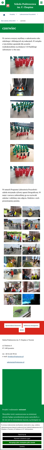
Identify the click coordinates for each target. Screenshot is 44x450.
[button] (22, 73)
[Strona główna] (4, 15)
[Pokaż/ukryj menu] (41, 3)
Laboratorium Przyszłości (29, 14)
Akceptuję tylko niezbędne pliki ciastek (22, 442)
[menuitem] (13, 325)
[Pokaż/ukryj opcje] (3, 3)
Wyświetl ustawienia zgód (22, 438)
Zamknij (21, 446)
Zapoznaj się (22, 434)
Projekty (13, 14)
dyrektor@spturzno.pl (16, 356)
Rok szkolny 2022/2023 (9, 21)
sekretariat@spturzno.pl (15, 362)
